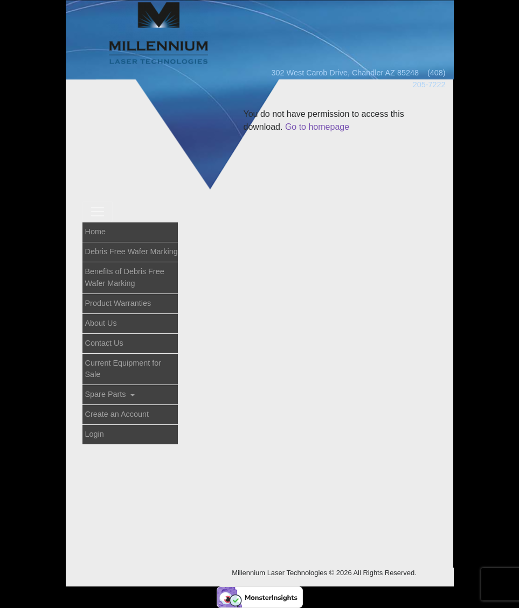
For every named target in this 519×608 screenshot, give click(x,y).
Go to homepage (317, 126)
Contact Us (104, 343)
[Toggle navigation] (97, 211)
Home (95, 231)
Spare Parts (106, 394)
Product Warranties (118, 303)
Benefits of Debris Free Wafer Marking (124, 277)
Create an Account (117, 414)
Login (94, 434)
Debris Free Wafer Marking (131, 251)
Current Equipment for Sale (123, 369)
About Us (101, 323)
